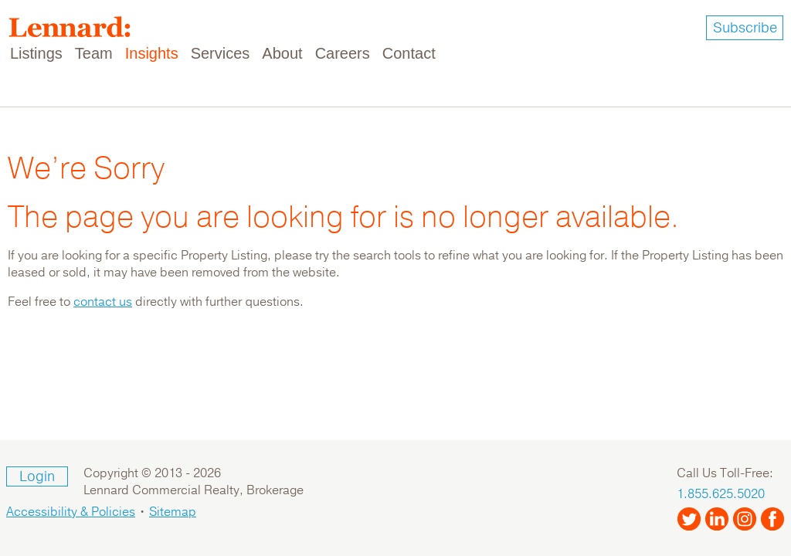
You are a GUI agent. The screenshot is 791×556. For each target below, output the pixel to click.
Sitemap (172, 511)
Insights (151, 53)
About (282, 53)
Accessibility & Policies (70, 511)
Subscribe (745, 28)
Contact (409, 53)
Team (94, 53)
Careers (342, 53)
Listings (36, 53)
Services (220, 53)
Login (37, 476)
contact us (102, 301)
